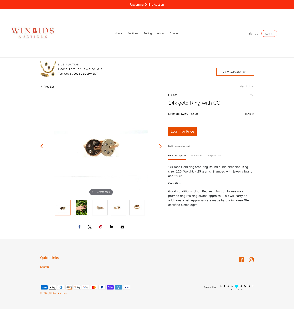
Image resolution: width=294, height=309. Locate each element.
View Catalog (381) (235, 71)
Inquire (249, 114)
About (160, 33)
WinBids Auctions (58, 293)
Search (44, 266)
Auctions (132, 33)
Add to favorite (251, 96)
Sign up (253, 33)
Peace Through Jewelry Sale (80, 69)
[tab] (177, 157)
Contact (174, 33)
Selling (147, 33)
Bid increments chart (179, 146)
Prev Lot (47, 86)
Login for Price (182, 131)
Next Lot (246, 86)
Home (118, 33)
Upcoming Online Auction (147, 4)
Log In (269, 33)
